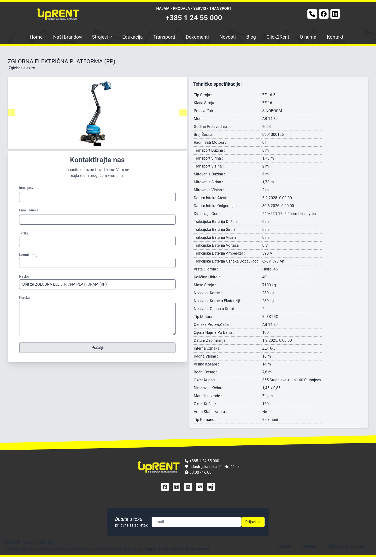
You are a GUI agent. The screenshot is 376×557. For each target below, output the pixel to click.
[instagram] (176, 487)
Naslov (24, 276)
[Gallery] (97, 113)
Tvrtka (24, 233)
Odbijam (309, 546)
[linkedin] (188, 487)
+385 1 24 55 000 (194, 17)
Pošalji (97, 347)
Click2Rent (277, 37)
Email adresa (29, 210)
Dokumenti (197, 37)
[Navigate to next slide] (183, 112)
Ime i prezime (29, 188)
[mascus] (199, 487)
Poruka (24, 297)
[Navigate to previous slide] (11, 112)
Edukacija (132, 37)
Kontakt (335, 37)
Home (36, 37)
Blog (251, 37)
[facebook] (165, 487)
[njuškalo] (211, 487)
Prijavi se (253, 522)
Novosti (227, 37)
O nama (308, 37)
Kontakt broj (28, 255)
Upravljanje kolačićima (347, 546)
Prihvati (283, 546)
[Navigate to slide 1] (97, 144)
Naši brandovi (67, 37)
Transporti (164, 37)
